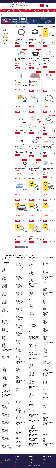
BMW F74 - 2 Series (19, 315)
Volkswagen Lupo (5, 425)
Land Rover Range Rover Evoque (34, 327)
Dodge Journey (45, 420)
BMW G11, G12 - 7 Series (19, 316)
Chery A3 (44, 278)
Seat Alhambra (18, 382)
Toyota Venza (18, 419)
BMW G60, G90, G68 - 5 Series (20, 331)
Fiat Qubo (44, 307)
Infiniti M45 (4, 335)
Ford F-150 (31, 307)
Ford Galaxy (31, 311)
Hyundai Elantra (45, 262)
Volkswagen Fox (4, 413)
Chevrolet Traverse (19, 270)
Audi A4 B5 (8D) (4, 280)
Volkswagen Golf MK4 (5, 417)
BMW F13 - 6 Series (19, 295)
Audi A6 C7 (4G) (4, 295)
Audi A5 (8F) (4, 288)
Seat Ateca (17, 387)
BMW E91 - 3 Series (19, 285)
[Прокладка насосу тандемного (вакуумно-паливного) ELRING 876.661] (21, 53)
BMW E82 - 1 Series (19, 282)
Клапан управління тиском (20, 80)
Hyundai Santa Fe (45, 271)
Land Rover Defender (32, 323)
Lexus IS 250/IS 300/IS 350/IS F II (34, 340)
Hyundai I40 (44, 266)
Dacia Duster (45, 287)
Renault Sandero (45, 384)
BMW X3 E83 (18, 342)
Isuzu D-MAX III (18, 446)
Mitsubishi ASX (45, 360)
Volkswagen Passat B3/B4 (6, 429)
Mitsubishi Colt (45, 361)
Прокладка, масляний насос (48, 80)
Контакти (50, 2)
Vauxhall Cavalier (32, 446)
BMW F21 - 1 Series (19, 298)
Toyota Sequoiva (18, 417)
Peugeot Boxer (4, 385)
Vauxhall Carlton (31, 445)
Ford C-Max (31, 304)
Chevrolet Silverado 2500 (20, 267)
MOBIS (5, 39)
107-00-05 (12, 5)
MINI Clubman (18, 424)
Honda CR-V (45, 328)
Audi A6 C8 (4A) (4, 296)
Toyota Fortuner (18, 404)
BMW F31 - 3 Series (19, 302)
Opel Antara (17, 363)
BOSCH (4, 30)
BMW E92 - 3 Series (19, 286)
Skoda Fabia (31, 388)
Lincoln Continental (32, 440)
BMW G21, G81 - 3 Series (19, 322)
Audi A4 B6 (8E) (4, 282)
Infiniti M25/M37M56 (5, 331)
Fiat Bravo (44, 295)
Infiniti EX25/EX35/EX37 (6, 319)
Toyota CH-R (18, 402)
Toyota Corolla (18, 403)
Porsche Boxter (31, 424)
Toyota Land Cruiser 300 (19, 410)
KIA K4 (30, 265)
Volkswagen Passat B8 (5, 433)
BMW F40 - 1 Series (19, 308)
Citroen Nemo (31, 296)
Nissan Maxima (31, 365)
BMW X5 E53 (18, 349)
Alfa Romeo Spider (5, 400)
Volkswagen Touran (5, 446)
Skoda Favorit (31, 389)
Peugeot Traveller (5, 388)
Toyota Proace (18, 415)
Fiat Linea (44, 302)
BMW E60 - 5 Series (19, 276)
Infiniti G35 (3, 324)
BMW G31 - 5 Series (19, 327)
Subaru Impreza (4, 392)
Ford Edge (30, 306)
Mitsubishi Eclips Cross (46, 362)
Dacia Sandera (45, 290)
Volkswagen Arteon (5, 405)
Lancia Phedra (45, 433)
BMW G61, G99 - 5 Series (19, 332)
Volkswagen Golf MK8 (5, 422)
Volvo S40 (44, 400)
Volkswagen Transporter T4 (6, 447)
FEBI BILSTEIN (5, 33)
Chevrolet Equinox (18, 264)
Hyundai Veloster (45, 274)
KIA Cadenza (31, 259)
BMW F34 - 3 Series (19, 306)
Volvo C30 (44, 398)
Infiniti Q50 (3, 337)
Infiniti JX (3, 330)
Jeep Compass (31, 409)
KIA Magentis (31, 267)
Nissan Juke (31, 364)
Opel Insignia (18, 369)
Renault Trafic (45, 388)
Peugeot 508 (4, 380)
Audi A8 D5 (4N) (4, 303)
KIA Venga (31, 280)
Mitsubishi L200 (45, 365)
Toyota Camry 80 (18, 401)
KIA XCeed (31, 281)
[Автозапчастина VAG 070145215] (49, 185)
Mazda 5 (44, 347)
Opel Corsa (17, 368)
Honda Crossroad (45, 330)
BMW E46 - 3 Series (19, 275)
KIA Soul (30, 275)
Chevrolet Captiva (18, 263)
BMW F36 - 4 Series (19, 307)
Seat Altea (17, 383)
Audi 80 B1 (4, 268)
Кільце (44, 233)
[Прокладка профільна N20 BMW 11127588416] (35, 206)
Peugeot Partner (4, 387)
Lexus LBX (30, 344)
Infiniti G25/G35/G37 (5, 323)
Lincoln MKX (31, 441)
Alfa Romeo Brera (5, 397)
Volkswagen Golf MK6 (5, 420)
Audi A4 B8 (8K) (4, 286)
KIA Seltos (31, 272)
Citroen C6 (31, 292)
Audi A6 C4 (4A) (4, 292)
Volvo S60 (44, 401)
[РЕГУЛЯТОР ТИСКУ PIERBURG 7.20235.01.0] (35, 97)
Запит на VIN (15, 2)
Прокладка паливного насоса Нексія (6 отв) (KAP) (20, 37)
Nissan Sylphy (31, 381)
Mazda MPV (45, 355)
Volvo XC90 (45, 414)
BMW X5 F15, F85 (18, 351)
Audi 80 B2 (4, 269)
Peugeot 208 (4, 371)
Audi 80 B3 (4, 270)
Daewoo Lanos (4, 259)
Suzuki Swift (45, 394)
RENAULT (6, 40)
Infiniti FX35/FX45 (5, 321)
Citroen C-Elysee (31, 286)
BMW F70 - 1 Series (19, 314)
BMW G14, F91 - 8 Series (19, 317)
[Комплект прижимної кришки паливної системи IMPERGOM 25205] (49, 163)
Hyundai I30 (44, 265)
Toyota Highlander (18, 407)
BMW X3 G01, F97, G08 (19, 344)
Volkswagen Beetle (5, 407)
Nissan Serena (31, 379)
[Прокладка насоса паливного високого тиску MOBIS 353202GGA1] (35, 185)
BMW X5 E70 (18, 350)
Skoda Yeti (31, 401)
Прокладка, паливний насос (20, 124)
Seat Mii (17, 392)
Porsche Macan (31, 427)
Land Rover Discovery (32, 324)
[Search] (42, 5)
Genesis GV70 (18, 438)
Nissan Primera (31, 376)
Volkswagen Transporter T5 (6, 448)
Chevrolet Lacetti (18, 265)
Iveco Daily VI (45, 445)
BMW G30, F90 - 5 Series (19, 326)
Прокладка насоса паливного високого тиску (34, 191)
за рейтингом (23, 26)
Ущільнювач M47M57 (19, 233)
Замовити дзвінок (22, 2)
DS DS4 (44, 439)
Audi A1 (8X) (4, 272)
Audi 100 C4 (4, 267)
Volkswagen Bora (5, 408)
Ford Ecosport (31, 305)
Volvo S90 (44, 404)
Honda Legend (45, 337)
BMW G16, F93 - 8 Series (19, 319)
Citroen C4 (31, 290)
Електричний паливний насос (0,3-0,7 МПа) (20, 103)
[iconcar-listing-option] (54, 26)
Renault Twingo (45, 389)
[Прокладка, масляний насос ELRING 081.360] (49, 75)
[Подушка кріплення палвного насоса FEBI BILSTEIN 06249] (35, 118)
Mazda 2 (44, 344)
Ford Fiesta (31, 308)
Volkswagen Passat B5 (5, 430)
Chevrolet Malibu (18, 266)
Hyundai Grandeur (45, 263)
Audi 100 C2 (4, 264)
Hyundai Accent (45, 259)
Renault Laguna (45, 380)
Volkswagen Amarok (5, 404)
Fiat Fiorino (44, 299)
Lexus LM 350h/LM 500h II (33, 345)
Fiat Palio (44, 303)
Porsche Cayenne (32, 425)
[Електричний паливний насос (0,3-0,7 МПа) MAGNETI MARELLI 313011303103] (21, 97)
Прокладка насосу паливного (34, 58)
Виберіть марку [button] (6, 21)
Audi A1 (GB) (4, 274)
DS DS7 (44, 441)
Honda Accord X (45, 319)
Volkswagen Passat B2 (5, 428)
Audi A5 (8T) (4, 290)
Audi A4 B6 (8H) (4, 283)
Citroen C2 (31, 287)
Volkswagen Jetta (5, 423)
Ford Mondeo (31, 313)
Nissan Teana (31, 382)
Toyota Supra (18, 418)
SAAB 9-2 (30, 432)
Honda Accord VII (45, 316)
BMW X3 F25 (18, 343)
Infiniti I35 (3, 328)
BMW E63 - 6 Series (19, 278)
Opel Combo (18, 367)
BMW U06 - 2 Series (19, 335)
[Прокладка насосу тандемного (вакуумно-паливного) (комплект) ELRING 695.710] (49, 141)
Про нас (44, 464)
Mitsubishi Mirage (45, 368)
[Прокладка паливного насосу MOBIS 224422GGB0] (35, 228)
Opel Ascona (18, 364)
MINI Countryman (18, 427)
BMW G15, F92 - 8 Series (19, 318)
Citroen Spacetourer (32, 298)
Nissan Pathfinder (32, 373)
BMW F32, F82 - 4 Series (19, 303)
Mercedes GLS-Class (5, 357)
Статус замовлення (29, 2)
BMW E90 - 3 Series (19, 284)
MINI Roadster (18, 429)
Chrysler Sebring (31, 405)
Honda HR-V (45, 335)
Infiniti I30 (3, 327)
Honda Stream (45, 339)
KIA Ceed (30, 263)
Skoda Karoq (31, 393)
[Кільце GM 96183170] (49, 227)
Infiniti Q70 (3, 339)
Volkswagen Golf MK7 (5, 421)
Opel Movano (18, 372)
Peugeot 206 (4, 369)
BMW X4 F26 (18, 347)
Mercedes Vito (4, 363)
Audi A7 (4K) (4, 299)
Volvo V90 (44, 409)
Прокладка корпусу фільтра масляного (34, 169)
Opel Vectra (17, 376)
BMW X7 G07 (18, 357)
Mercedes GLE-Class (5, 356)
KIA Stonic (31, 279)
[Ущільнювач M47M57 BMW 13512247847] (21, 227)
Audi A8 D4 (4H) (4, 302)
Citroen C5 (31, 291)
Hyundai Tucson (45, 273)
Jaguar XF (44, 426)
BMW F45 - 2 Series (19, 310)
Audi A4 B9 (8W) (4, 287)
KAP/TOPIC (5, 36)
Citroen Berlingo (31, 285)
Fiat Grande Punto (45, 301)
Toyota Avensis (18, 399)
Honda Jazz (45, 336)
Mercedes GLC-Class (5, 355)
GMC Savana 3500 (18, 442)
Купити (17, 46)
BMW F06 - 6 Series (19, 290)
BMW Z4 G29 (18, 359)
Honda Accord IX (45, 314)
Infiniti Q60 (3, 338)
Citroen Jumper (31, 294)
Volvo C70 (44, 399)
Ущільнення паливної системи (20, 190)
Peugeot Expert (4, 386)
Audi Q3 (3, 306)
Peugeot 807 (4, 383)
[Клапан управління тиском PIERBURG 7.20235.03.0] (21, 75)
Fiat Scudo (44, 308)
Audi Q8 (3, 309)
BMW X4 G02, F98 (18, 348)
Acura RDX (31, 416)
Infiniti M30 (4, 332)
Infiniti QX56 (4, 344)
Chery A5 (44, 279)
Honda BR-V (45, 320)
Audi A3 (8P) (4, 277)
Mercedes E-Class (5, 352)
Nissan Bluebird (31, 363)
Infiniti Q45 (3, 336)
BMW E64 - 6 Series (19, 279)
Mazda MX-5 (45, 356)
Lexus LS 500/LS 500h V (33, 347)
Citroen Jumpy (31, 295)
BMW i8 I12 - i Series (19, 334)
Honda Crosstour (45, 331)
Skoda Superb (31, 400)
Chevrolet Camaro (18, 262)
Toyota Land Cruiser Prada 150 (20, 411)
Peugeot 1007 (4, 367)
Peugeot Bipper (4, 384)
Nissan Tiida (31, 384)
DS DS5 (44, 440)
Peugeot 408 (4, 378)
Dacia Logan (45, 289)
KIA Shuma (31, 273)
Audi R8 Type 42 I (5, 310)
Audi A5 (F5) (4, 291)
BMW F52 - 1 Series (19, 312)
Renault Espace (45, 377)
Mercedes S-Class (5, 358)
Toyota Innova (18, 409)
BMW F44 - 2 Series (19, 309)
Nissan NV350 (31, 372)
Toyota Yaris (18, 420)
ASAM (4, 29)
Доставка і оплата (36, 2)
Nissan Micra (31, 366)
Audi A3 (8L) (4, 276)
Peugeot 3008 (4, 372)
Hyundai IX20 (45, 267)
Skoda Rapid (31, 396)
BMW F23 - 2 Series (19, 300)
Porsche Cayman (32, 426)
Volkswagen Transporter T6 (6, 449)
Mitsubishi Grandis (46, 363)
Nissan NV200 (31, 371)
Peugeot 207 (4, 370)
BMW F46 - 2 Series (19, 311)
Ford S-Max (31, 316)
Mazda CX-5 (45, 351)
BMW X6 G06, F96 (18, 356)
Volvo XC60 (45, 412)
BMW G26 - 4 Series (19, 325)
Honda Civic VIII (45, 324)
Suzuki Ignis (45, 393)
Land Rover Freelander (32, 325)
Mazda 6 (44, 348)
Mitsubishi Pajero (45, 370)
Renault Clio (45, 375)
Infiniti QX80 (4, 347)
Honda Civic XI (45, 327)
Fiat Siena (44, 309)
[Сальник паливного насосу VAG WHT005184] (49, 32)
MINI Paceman (18, 428)
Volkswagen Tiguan (5, 444)
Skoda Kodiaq (31, 394)
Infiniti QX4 (3, 340)
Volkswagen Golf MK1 (5, 414)
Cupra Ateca (18, 433)
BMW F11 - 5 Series (19, 293)
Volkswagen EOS (4, 412)
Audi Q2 (3, 304)
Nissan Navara (31, 368)
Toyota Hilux (18, 408)
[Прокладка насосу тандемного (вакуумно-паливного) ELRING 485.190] (35, 75)
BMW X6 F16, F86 (18, 355)
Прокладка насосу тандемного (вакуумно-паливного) (20, 59)
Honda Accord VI (45, 315)
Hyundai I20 (44, 264)
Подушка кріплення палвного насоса (34, 124)
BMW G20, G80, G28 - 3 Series (20, 320)
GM (5, 34)
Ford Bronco (31, 303)
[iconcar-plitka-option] (53, 26)
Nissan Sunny (31, 380)
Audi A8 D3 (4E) (4, 301)
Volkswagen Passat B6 (5, 431)
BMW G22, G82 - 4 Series (19, 323)
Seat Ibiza (17, 390)
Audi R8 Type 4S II (5, 311)
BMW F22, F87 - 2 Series (19, 299)
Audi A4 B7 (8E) (4, 284)
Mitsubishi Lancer (45, 367)
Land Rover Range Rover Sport (34, 328)
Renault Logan (45, 381)
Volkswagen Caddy (5, 409)
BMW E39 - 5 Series (19, 274)
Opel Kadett (17, 370)
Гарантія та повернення (44, 2)
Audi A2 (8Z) (4, 275)
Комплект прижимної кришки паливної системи (48, 169)
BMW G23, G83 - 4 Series (19, 324)
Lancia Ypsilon (45, 434)
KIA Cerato (31, 264)
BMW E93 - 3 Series (19, 287)
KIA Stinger (31, 278)
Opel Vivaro (17, 377)
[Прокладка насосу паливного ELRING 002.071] (21, 163)
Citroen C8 (31, 293)
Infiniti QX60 (4, 345)
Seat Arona (17, 384)
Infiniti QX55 (4, 343)
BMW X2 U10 (18, 341)
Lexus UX (30, 356)
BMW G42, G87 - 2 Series (19, 330)
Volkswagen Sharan (5, 440)
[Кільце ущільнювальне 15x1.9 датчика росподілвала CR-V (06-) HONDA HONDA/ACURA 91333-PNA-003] (49, 206)
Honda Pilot (45, 338)
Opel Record (18, 375)
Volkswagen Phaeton (5, 436)
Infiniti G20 (3, 322)
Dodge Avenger (45, 418)
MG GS (30, 436)
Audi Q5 (3, 307)
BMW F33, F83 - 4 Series (19, 304)
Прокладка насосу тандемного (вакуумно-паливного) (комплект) (48, 147)
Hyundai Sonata (45, 272)
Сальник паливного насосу (47, 37)
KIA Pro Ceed (31, 270)
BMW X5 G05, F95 (18, 352)
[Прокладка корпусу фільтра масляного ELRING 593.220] (35, 163)
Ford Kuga (30, 312)
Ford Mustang (31, 314)
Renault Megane (45, 383)
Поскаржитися (17, 465)
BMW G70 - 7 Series (19, 333)
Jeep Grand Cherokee (32, 410)
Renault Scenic (45, 385)
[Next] (27, 247)
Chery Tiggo (45, 282)
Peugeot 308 (4, 375)
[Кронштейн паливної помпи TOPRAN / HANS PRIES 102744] (21, 141)
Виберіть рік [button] (23, 21)
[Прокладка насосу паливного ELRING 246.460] (35, 141)
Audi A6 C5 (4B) (4, 293)
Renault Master (45, 382)
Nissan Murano (31, 367)
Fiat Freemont (45, 300)
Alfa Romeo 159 (4, 396)
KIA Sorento (31, 274)
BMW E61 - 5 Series (19, 277)
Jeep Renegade (31, 412)
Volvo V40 (44, 405)
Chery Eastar (45, 280)
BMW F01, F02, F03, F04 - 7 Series (21, 288)
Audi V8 (3, 314)
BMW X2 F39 (18, 340)
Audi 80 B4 (4, 271)
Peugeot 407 (4, 377)
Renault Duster (45, 376)
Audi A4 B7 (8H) (4, 285)
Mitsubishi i (44, 364)
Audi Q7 (3, 308)
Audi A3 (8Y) (4, 279)
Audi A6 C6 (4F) (4, 294)
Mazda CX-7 (45, 352)
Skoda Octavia (31, 395)
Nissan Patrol (31, 374)
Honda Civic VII (45, 323)
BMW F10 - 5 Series (19, 292)
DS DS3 (44, 438)
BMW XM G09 (18, 358)
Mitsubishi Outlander (46, 369)
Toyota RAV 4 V (18, 416)
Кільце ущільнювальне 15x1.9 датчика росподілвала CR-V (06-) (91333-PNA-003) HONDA (48, 212)
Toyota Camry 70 (18, 400)
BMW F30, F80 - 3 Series (19, 301)
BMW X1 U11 (18, 339)
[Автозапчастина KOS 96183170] (49, 53)
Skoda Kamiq (31, 392)
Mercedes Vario (4, 360)
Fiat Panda (44, 304)
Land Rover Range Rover (33, 326)
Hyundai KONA (45, 270)
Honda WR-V (45, 340)
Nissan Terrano (31, 383)
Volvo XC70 (45, 413)
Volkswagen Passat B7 (5, 432)
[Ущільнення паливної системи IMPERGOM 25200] (21, 185)
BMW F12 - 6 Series (19, 294)
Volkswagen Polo (5, 437)
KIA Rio (30, 271)
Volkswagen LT (4, 424)
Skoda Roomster (32, 397)
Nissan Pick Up (31, 375)
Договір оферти (45, 463)
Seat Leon (17, 391)
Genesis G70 (18, 437)
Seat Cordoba (18, 388)
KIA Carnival (31, 262)
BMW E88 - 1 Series (19, 283)
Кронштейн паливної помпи (20, 146)
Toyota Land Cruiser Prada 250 (20, 412)
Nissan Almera (31, 360)
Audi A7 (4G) (4, 298)
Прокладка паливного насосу (34, 233)
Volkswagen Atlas (5, 406)
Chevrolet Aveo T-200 (19, 259)
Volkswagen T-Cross (5, 441)
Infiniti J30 (3, 329)
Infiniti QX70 (4, 346)
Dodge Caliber (45, 419)
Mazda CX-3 (45, 349)
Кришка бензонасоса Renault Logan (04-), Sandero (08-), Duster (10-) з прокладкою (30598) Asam (35, 37)
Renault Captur (45, 374)
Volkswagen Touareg (5, 445)
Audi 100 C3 (4, 266)
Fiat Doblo (44, 296)
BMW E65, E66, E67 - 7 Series (20, 280)
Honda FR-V (45, 332)
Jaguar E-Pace (45, 424)
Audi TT (3, 312)
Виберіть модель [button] (15, 21)
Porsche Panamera (32, 428)
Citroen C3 (31, 288)
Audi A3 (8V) (4, 278)
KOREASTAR (5, 37)
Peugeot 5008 (4, 379)
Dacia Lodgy (45, 288)
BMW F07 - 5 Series (19, 291)
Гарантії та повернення (46, 462)
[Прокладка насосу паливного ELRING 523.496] (35, 53)
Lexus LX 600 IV (31, 348)
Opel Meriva (17, 371)
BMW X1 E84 (18, 336)
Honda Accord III (45, 313)
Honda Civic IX (45, 322)
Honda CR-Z (45, 329)
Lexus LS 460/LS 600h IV (33, 346)
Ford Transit (31, 319)
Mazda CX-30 (45, 350)
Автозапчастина (46, 58)
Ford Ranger (31, 315)
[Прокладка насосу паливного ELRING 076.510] (49, 118)
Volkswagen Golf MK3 (5, 416)
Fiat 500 (44, 294)
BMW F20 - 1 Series (19, 296)
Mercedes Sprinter (5, 359)
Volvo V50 (44, 406)
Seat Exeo (17, 389)
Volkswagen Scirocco (5, 439)
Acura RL (30, 417)
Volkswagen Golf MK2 (5, 415)
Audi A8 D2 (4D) (4, 300)
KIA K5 (30, 266)
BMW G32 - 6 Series (19, 328)
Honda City (44, 321)
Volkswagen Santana (5, 438)
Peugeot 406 (4, 376)
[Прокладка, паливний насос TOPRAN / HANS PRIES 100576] (21, 119)
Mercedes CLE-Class (5, 351)
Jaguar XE (44, 425)
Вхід (54, 2)
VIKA (4, 43)
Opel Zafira (17, 378)
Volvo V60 (44, 407)
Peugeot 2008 (4, 368)
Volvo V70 (44, 408)
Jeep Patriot (31, 411)
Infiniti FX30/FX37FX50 (5, 320)
